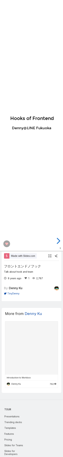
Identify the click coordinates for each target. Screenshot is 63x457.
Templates (10, 427)
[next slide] (60, 241)
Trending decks (13, 422)
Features (9, 433)
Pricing (8, 439)
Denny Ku (15, 288)
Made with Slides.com (23, 255)
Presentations (11, 416)
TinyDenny (11, 293)
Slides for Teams (13, 445)
